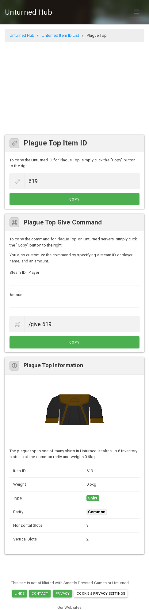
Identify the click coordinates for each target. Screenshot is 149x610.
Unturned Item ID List (60, 35)
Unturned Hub (28, 12)
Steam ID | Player (24, 272)
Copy (74, 199)
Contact (40, 593)
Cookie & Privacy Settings (101, 593)
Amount (17, 294)
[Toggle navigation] (136, 12)
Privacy (62, 593)
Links (20, 593)
